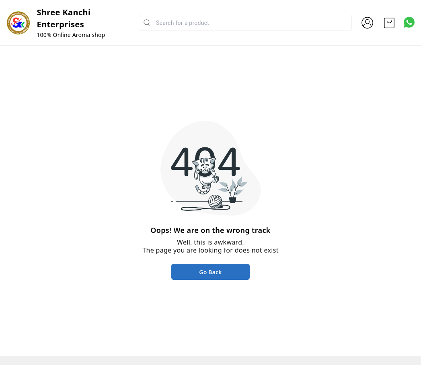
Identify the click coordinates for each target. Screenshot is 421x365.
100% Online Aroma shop (71, 35)
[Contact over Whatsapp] (409, 22)
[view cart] (389, 23)
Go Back (210, 272)
